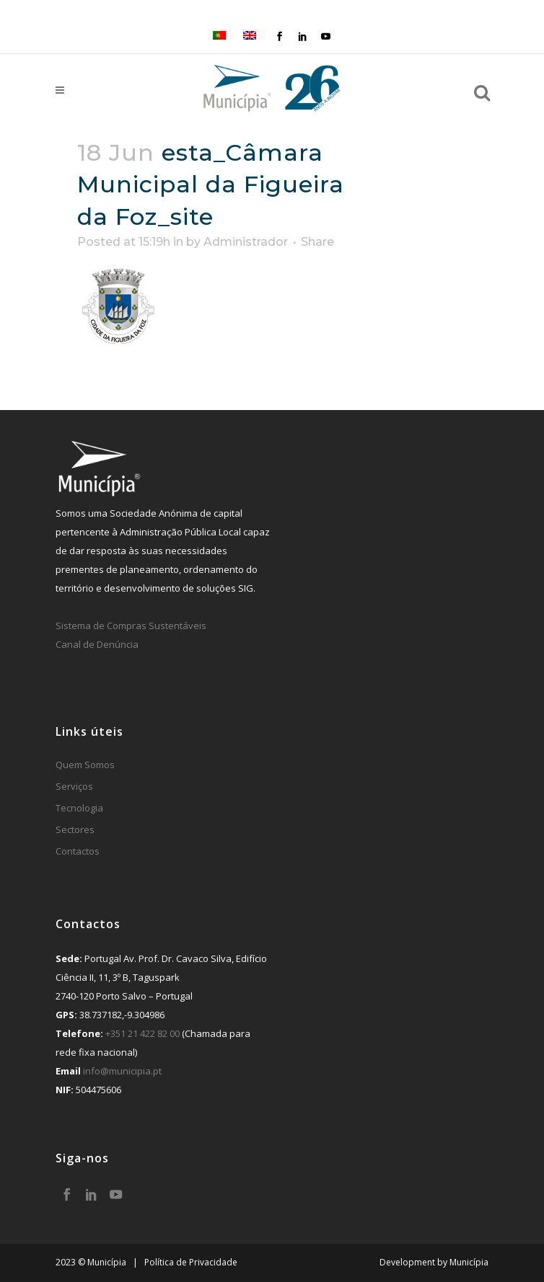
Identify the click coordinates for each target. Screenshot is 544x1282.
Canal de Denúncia (97, 644)
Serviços (74, 786)
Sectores (75, 829)
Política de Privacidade (190, 1262)
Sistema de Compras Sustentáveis (131, 625)
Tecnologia (79, 807)
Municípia (468, 1262)
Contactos (78, 851)
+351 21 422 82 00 (142, 1033)
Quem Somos (85, 764)
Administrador (245, 242)
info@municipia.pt (122, 1070)
